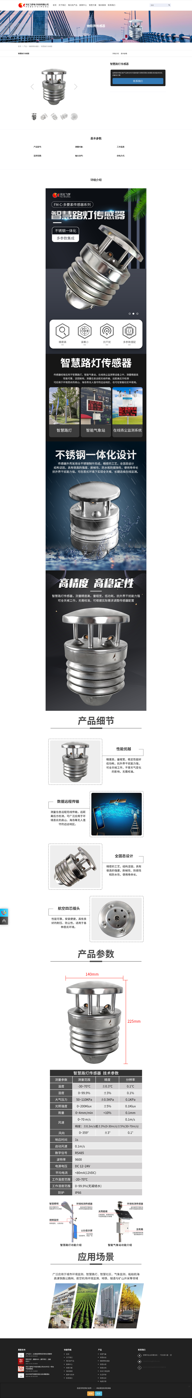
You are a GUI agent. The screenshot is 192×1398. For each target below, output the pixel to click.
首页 (55, 5)
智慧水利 (103, 1368)
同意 (98, 1394)
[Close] (189, 1386)
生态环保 (103, 1375)
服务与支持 (70, 1375)
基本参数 (124, 53)
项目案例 (102, 5)
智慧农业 (103, 1357)
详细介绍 (115, 53)
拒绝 (91, 1394)
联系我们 (111, 5)
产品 (25, 46)
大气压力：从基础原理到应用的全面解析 (39, 1354)
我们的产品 (72, 5)
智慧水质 (103, 1364)
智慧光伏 (103, 1378)
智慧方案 (92, 5)
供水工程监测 (105, 1371)
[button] (76, 87)
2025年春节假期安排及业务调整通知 (37, 1374)
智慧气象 (103, 1354)
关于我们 (62, 5)
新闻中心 (83, 5)
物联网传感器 (34, 46)
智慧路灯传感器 (46, 46)
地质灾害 (103, 1381)
